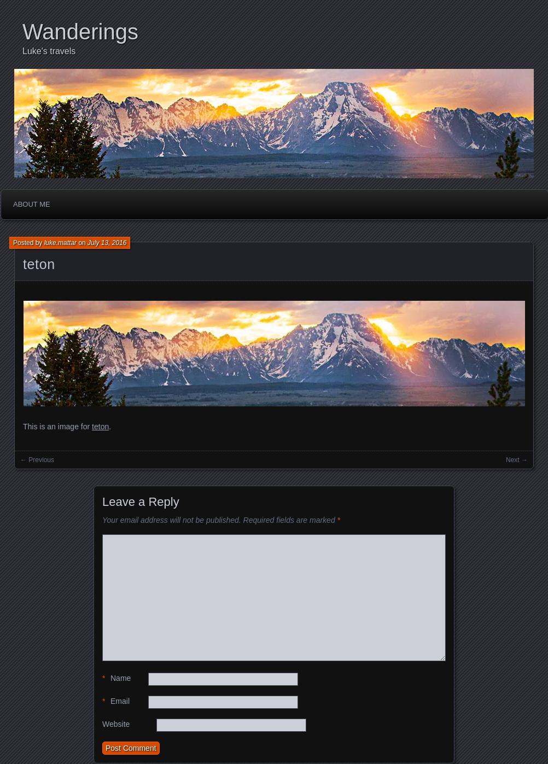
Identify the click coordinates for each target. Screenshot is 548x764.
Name (116, 678)
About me (31, 204)
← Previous (37, 460)
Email (116, 701)
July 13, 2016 (107, 243)
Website (116, 724)
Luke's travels (48, 51)
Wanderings (80, 32)
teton (39, 264)
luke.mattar (60, 243)
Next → (517, 460)
